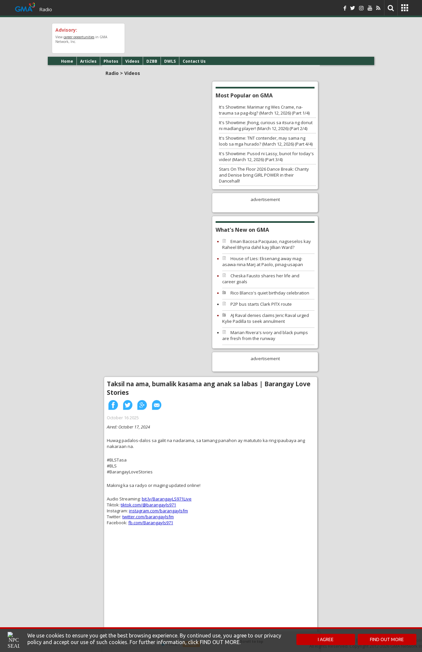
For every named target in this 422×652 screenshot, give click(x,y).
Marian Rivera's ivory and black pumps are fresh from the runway (265, 335)
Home (67, 61)
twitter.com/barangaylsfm (148, 517)
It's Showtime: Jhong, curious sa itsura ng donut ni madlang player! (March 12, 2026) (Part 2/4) (266, 125)
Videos (132, 61)
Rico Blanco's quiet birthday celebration (269, 293)
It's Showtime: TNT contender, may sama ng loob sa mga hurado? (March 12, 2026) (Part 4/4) (266, 141)
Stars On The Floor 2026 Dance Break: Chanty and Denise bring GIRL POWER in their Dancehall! (264, 175)
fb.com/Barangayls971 (150, 523)
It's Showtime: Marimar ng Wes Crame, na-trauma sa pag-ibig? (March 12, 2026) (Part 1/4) (264, 110)
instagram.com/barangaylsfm (158, 511)
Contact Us (194, 61)
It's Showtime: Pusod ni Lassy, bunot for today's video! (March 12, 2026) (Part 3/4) (266, 156)
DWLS (170, 61)
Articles (88, 61)
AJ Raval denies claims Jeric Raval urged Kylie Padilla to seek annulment (265, 318)
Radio (45, 9)
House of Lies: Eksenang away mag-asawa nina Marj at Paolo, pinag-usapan (262, 261)
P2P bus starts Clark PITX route (261, 304)
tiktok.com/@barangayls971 (148, 505)
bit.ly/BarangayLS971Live (167, 499)
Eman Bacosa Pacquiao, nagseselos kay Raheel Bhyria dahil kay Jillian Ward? (266, 244)
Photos (111, 61)
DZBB (151, 61)
